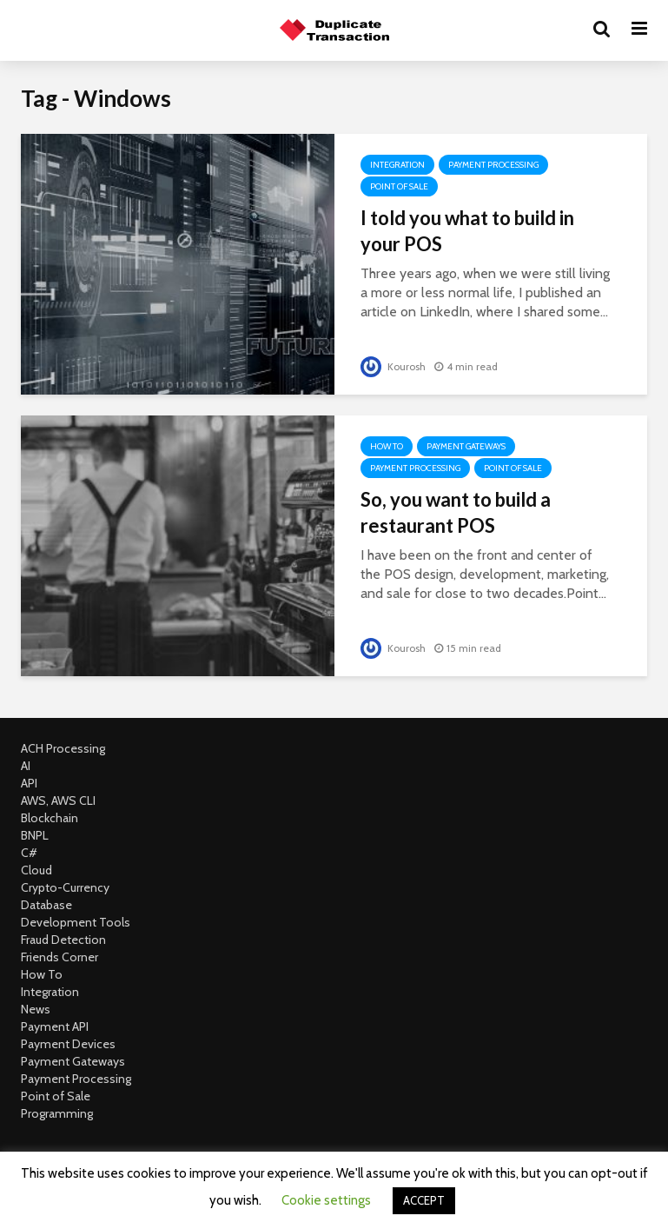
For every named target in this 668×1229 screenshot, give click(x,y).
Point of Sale (399, 186)
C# (29, 852)
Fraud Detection (63, 939)
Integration (397, 164)
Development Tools (75, 922)
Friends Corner (59, 957)
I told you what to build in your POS (467, 231)
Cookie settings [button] (326, 1200)
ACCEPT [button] (424, 1200)
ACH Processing (63, 748)
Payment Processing (493, 164)
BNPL (35, 835)
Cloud (36, 870)
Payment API (55, 1026)
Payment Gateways (466, 446)
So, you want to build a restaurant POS (455, 512)
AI (25, 766)
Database (46, 905)
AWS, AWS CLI (58, 800)
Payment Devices (68, 1044)
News (35, 1009)
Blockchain (49, 818)
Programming (57, 1113)
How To (386, 446)
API (29, 783)
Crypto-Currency (65, 887)
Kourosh (393, 366)
